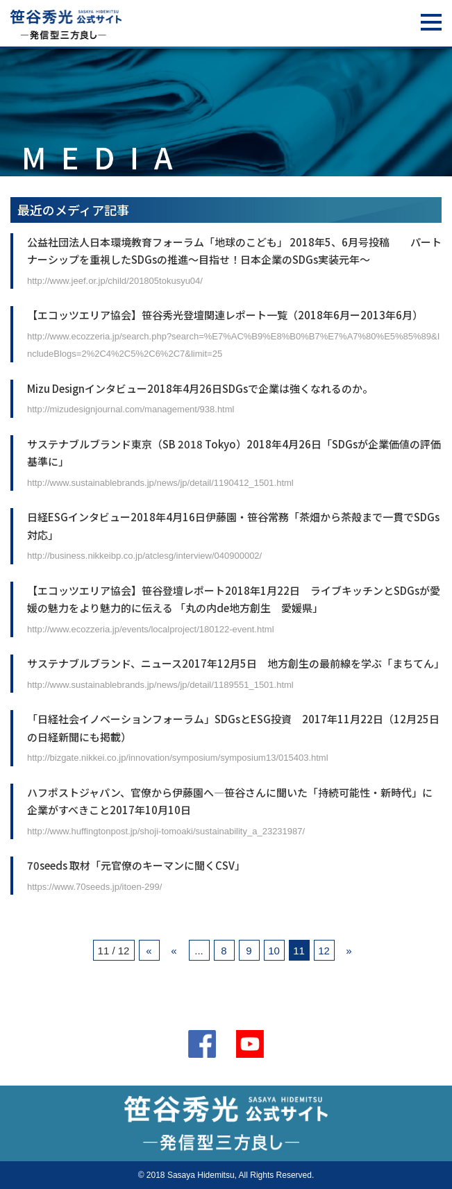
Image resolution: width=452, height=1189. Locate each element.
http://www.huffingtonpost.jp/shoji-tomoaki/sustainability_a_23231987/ (166, 831)
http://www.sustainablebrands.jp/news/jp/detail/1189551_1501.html (160, 685)
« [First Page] (148, 950)
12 (324, 950)
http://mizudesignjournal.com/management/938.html (130, 409)
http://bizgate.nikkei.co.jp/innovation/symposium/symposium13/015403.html (177, 757)
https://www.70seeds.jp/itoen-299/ (94, 887)
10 (274, 950)
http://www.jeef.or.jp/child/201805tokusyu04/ (115, 281)
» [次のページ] (348, 950)
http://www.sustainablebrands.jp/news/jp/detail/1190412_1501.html (160, 483)
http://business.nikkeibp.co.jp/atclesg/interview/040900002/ (144, 555)
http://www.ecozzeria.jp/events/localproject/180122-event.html (150, 629)
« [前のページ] (173, 950)
